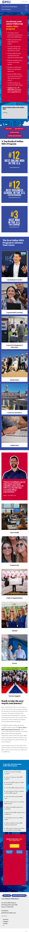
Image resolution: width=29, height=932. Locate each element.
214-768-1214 (4, 911)
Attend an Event (14, 132)
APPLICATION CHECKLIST (9, 851)
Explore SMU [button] (25, 1)
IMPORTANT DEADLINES (19, 851)
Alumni (14, 631)
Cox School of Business (9, 7)
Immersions (14, 380)
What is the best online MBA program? (12, 772)
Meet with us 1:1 (19, 128)
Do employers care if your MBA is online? (13, 818)
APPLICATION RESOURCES (26, 865)
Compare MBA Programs (14, 136)
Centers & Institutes (14, 412)
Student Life (14, 565)
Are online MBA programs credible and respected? (14, 783)
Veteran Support (14, 696)
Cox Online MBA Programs (8, 903)
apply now (8, 128)
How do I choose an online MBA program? (13, 778)
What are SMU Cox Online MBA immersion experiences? (13, 823)
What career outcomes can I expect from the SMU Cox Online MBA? (14, 829)
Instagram (5, 921)
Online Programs (6, 9)
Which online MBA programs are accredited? (13, 808)
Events (14, 663)
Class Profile (14, 532)
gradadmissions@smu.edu (8, 913)
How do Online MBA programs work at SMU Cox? (14, 813)
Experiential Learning (15, 312)
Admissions (14, 445)
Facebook (5, 919)
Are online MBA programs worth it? (14, 787)
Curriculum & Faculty (14, 280)
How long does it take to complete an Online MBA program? (14, 792)
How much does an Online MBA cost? (13, 797)
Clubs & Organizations (14, 598)
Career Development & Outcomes (14, 346)
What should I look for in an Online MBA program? (14, 802)
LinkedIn (5, 923)
